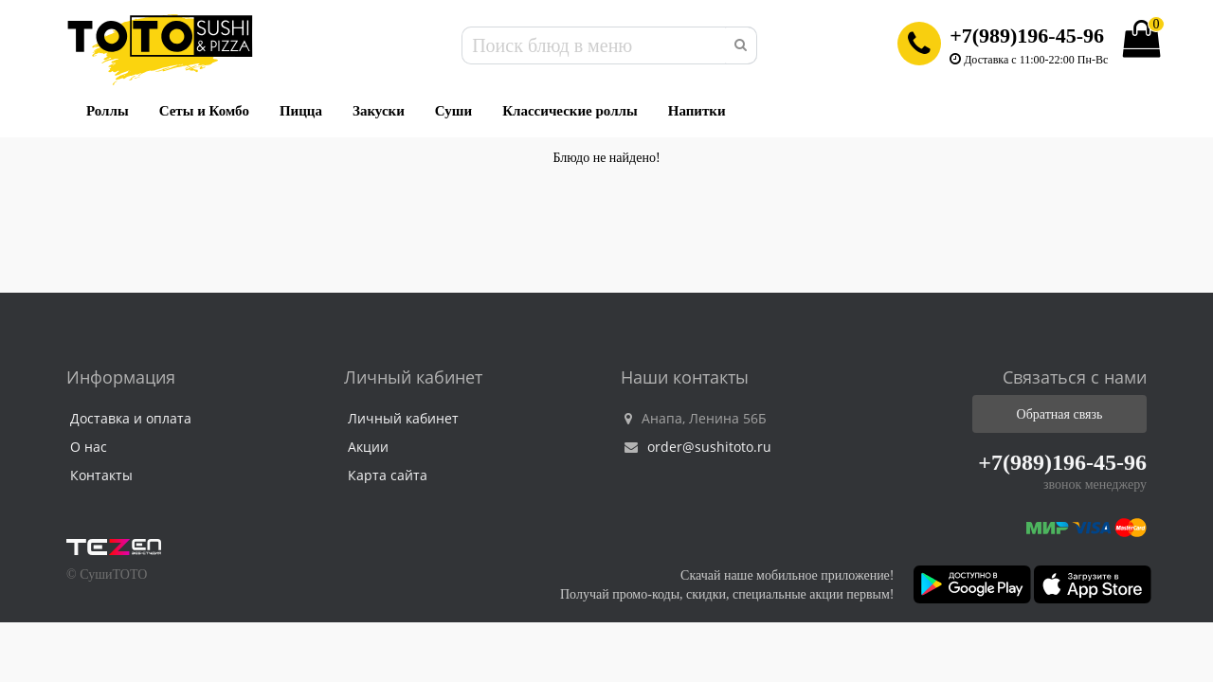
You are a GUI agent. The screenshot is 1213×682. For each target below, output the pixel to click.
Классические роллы (570, 110)
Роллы (107, 110)
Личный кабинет (403, 418)
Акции (368, 447)
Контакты (101, 475)
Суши (453, 110)
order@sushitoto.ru (698, 447)
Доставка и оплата (130, 418)
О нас (88, 447)
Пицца (301, 110)
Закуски (379, 110)
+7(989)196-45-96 (1027, 35)
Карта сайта (387, 475)
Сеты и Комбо (204, 110)
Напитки (697, 110)
